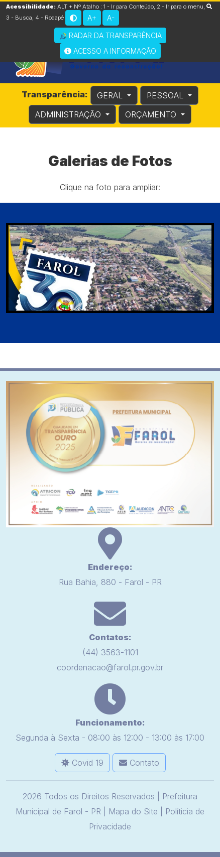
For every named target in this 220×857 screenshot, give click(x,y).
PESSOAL (166, 95)
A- (111, 18)
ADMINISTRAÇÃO (69, 114)
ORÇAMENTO (152, 114)
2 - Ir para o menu (180, 6)
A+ (91, 18)
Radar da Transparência (110, 35)
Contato (139, 763)
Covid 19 (82, 763)
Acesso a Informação (110, 51)
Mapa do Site (133, 811)
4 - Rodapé (49, 17)
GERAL (111, 95)
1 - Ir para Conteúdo (128, 6)
